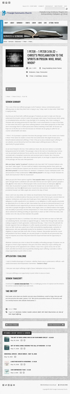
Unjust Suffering (16, 314)
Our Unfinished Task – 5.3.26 (21, 370)
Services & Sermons (13, 36)
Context (24, 312)
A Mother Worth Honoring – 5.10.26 (24, 361)
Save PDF (11, 89)
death (39, 312)
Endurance (18, 41)
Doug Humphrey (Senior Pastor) (52, 68)
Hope (37, 72)
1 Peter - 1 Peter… (12, 325)
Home (5, 41)
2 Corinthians (38, 76)
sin (57, 312)
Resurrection (52, 312)
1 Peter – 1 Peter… (28, 41)
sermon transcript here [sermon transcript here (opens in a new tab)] (22, 284)
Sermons (10, 41)
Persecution (43, 72)
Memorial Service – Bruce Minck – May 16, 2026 (20, 354)
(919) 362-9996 (64, 385)
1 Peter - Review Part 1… (56, 325)
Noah (46, 312)
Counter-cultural (32, 312)
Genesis (45, 76)
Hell (43, 312)
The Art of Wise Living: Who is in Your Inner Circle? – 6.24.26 (32, 337)
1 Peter (31, 76)
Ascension (18, 312)
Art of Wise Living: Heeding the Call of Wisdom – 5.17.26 (31, 346)
